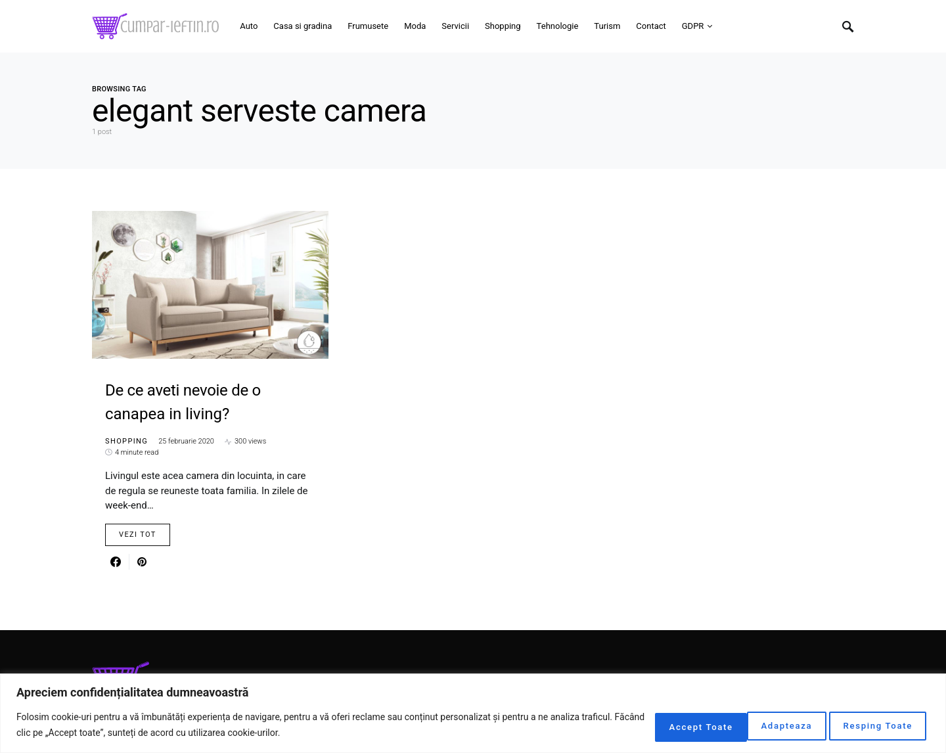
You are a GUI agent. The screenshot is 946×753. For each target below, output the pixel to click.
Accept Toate (877, 726)
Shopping (126, 441)
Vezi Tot (137, 534)
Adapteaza (655, 726)
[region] (473, 714)
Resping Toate (763, 726)
